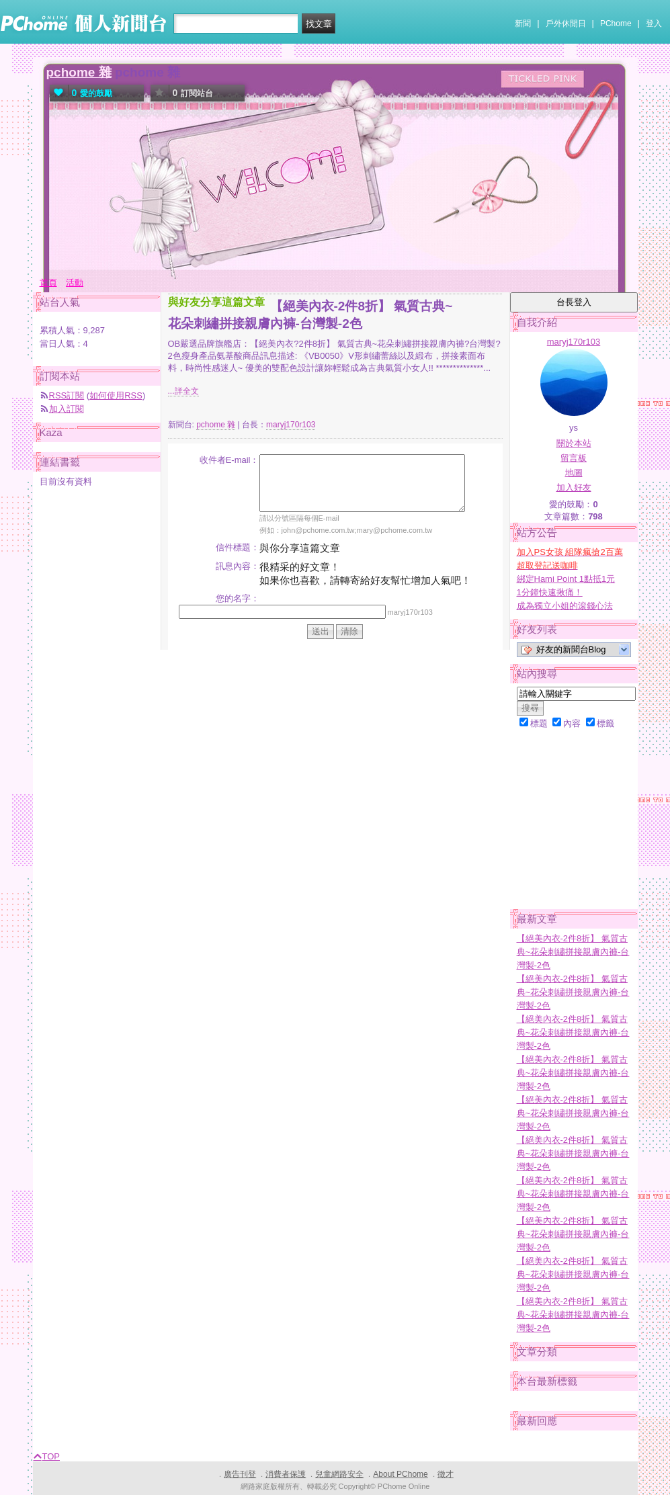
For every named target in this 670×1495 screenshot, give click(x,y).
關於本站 (573, 443)
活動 (74, 282)
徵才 (445, 1474)
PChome (616, 23)
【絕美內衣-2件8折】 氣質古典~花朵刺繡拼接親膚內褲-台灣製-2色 (573, 951)
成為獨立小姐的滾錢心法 (565, 606)
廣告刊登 (240, 1474)
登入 (654, 23)
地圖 (574, 473)
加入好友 (573, 487)
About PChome (400, 1474)
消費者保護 (285, 1474)
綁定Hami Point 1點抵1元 (566, 579)
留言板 (573, 458)
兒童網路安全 (339, 1474)
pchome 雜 (79, 72)
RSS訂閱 (67, 395)
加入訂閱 (66, 409)
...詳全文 (183, 391)
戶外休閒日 (566, 23)
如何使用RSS (115, 395)
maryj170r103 (290, 424)
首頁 (48, 282)
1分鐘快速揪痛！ (550, 592)
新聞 (523, 23)
